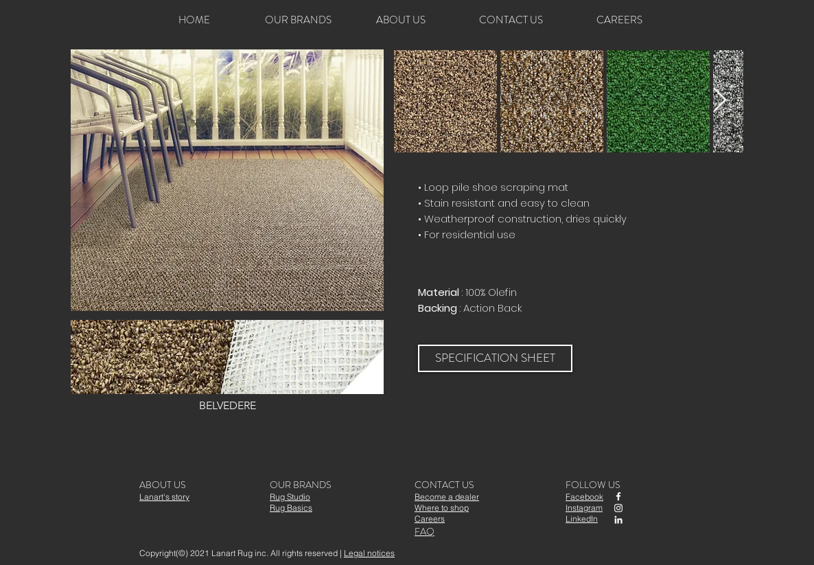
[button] (227, 367)
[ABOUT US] (401, 20)
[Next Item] (720, 100)
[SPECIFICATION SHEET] (495, 358)
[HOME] (194, 20)
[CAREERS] (619, 20)
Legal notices (369, 553)
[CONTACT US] (510, 20)
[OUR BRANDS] (298, 20)
